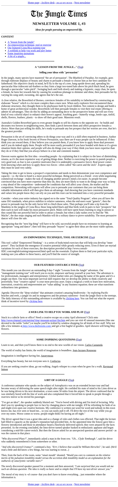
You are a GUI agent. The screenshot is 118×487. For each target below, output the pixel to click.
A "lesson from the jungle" (21, 42)
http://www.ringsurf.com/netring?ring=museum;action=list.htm (33, 320)
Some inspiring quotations (21, 53)
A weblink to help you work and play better (29, 50)
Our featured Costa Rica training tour (26, 47)
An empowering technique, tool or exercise (29, 45)
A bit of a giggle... (17, 56)
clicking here (72, 298)
